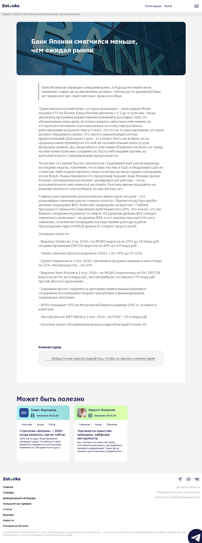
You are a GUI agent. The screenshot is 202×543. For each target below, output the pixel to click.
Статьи (7, 509)
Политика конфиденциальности (177, 497)
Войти (168, 6)
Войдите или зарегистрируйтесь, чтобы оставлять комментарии (103, 358)
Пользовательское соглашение (178, 492)
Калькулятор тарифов (17, 503)
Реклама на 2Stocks (15, 526)
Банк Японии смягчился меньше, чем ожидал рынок (52, 14)
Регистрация (153, 6)
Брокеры (8, 514)
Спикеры (8, 492)
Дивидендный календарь (19, 498)
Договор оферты (188, 487)
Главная (6, 14)
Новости (17, 14)
